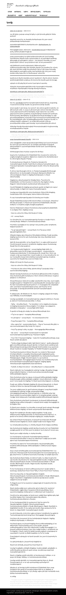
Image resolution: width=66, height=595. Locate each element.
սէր (36, 95)
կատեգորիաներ (31, 15)
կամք (31, 97)
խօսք (37, 97)
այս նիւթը (19, 103)
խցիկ (26, 12)
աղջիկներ (28, 580)
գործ (26, 137)
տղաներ (37, 585)
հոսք (10, 12)
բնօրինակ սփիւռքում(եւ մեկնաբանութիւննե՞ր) (27, 91)
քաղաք (49, 585)
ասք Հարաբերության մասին (20, 139)
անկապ (43, 97)
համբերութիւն (28, 581)
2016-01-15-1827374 (16, 31)
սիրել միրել (28, 585)
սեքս (55, 583)
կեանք (15, 135)
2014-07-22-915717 (16, 99)
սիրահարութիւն (17, 585)
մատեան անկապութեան (27, 5)
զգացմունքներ (51, 580)
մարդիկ (50, 95)
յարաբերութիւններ (26, 95)
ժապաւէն (17, 12)
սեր (51, 583)
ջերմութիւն (27, 583)
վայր (20, 15)
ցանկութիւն (23, 97)
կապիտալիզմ (29, 135)
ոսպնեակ (47, 12)
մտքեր (37, 581)
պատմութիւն (16, 583)
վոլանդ (15, 95)
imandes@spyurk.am (38, 50)
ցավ (43, 585)
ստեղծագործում (17, 137)
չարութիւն (42, 95)
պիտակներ (44, 15)
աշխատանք (54, 135)
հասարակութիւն (42, 135)
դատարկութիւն (39, 580)
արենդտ (14, 97)
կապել (19, 581)
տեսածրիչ (12, 15)
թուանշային (36, 12)
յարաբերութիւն (47, 581)
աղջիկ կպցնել (18, 580)
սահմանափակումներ (40, 583)
